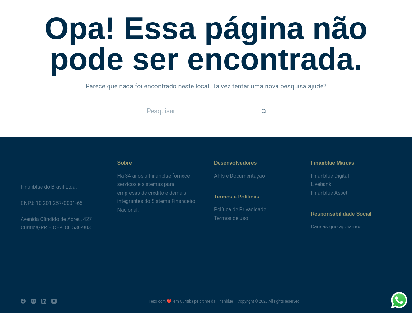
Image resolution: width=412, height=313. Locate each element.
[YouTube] (54, 301)
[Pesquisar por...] (200, 111)
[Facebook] (23, 301)
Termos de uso (231, 218)
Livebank (321, 184)
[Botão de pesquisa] (264, 111)
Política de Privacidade (240, 210)
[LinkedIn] (43, 301)
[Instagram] (33, 301)
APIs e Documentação (239, 176)
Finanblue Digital (330, 176)
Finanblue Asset (329, 193)
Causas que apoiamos (336, 227)
